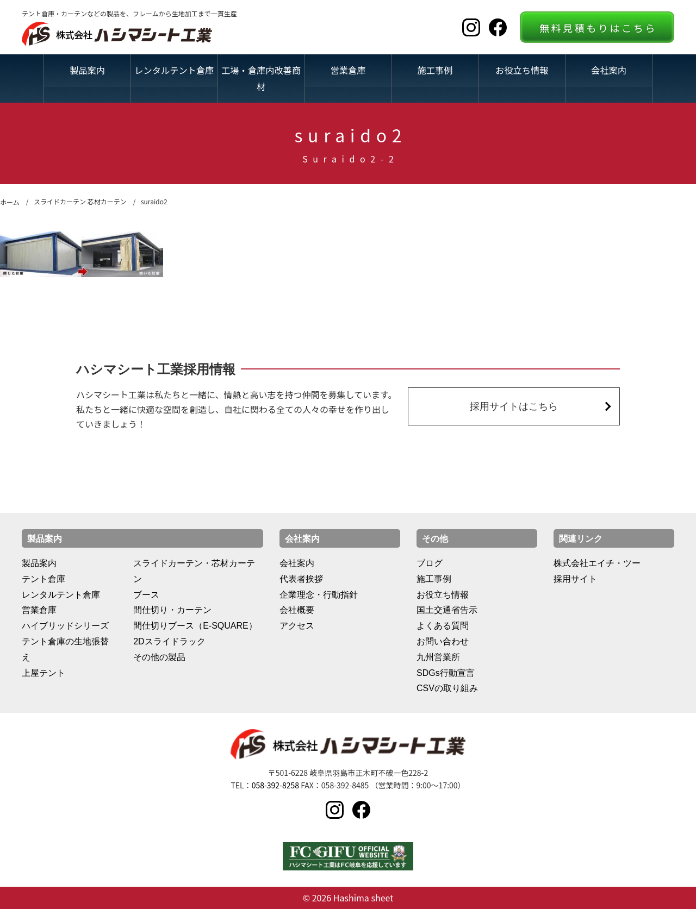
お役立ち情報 (521, 70)
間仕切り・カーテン (172, 610)
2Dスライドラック (169, 641)
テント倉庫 (43, 579)
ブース (146, 594)
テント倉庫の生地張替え (65, 649)
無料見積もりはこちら (598, 28)
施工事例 (434, 70)
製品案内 (87, 70)
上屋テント (43, 673)
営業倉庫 (348, 70)
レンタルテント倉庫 (174, 70)
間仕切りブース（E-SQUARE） (195, 625)
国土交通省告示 (447, 610)
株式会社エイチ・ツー (597, 563)
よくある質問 (443, 625)
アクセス (296, 625)
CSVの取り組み (447, 688)
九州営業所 (438, 657)
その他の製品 (159, 657)
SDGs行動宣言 (446, 673)
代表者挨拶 (301, 579)
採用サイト (575, 579)
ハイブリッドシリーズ (65, 625)
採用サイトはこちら (514, 406)
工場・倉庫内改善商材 (261, 78)
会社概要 (296, 610)
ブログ (430, 563)
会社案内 (608, 70)
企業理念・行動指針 (318, 594)
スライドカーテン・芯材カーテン (194, 571)
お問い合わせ (443, 641)
